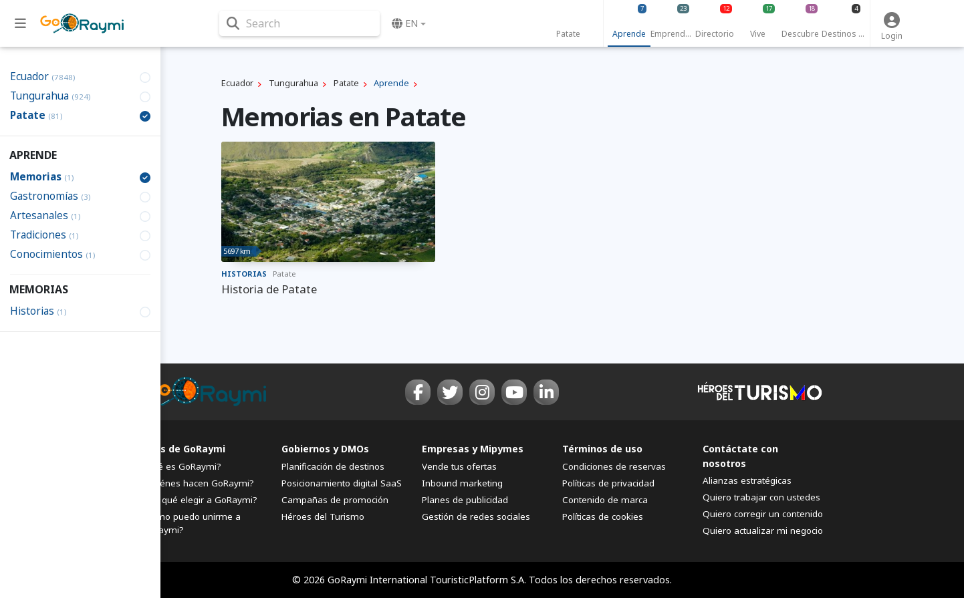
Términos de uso (602, 448)
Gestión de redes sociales (476, 516)
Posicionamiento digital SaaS (341, 483)
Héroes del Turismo (322, 516)
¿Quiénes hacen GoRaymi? (197, 483)
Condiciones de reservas (614, 466)
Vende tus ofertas (459, 466)
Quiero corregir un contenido (763, 514)
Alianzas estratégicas (747, 480)
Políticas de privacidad (608, 483)
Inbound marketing (462, 483)
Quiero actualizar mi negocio (763, 531)
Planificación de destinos (332, 466)
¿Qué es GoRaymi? (181, 466)
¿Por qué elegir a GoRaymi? (199, 500)
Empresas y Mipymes (472, 448)
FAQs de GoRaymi (183, 448)
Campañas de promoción (334, 500)
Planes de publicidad (465, 500)
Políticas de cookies (602, 516)
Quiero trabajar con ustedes (761, 497)
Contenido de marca (605, 500)
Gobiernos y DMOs (325, 448)
